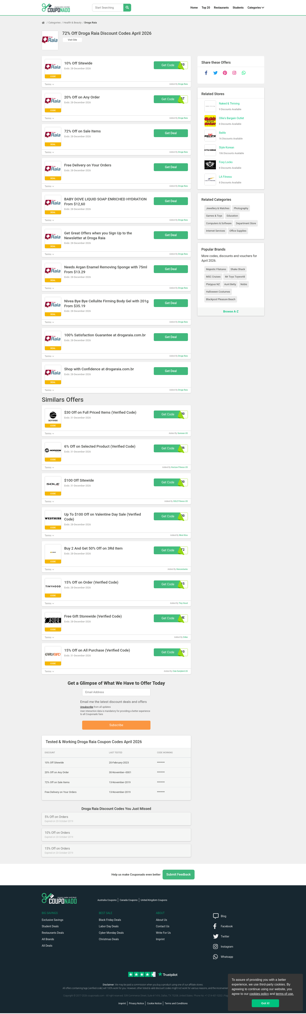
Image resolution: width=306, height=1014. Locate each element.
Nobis (243, 284)
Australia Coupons (107, 901)
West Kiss (183, 535)
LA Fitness (225, 176)
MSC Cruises (213, 276)
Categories (254, 7)
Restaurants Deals (53, 933)
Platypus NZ (213, 284)
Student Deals (50, 927)
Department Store (246, 223)
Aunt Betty (230, 284)
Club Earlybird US (180, 671)
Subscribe (116, 725)
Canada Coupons (128, 901)
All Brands (48, 940)
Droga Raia (91, 22)
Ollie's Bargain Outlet (231, 118)
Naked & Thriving (229, 103)
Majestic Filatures (216, 269)
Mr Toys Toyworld (235, 276)
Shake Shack (237, 269)
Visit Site (72, 39)
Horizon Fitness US (179, 467)
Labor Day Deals (109, 927)
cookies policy (259, 993)
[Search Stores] (127, 8)
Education (232, 215)
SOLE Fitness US (180, 501)
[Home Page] (45, 23)
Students (238, 7)
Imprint (160, 940)
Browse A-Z (230, 311)
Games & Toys (214, 215)
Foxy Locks (226, 162)
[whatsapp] (243, 73)
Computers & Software (218, 223)
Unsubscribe (86, 707)
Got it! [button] (265, 1003)
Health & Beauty (73, 22)
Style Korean (226, 147)
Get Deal (171, 133)
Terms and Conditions (176, 1004)
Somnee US (183, 433)
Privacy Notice (136, 1004)
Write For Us (163, 933)
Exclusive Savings (52, 920)
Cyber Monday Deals (111, 933)
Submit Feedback (178, 875)
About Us (161, 920)
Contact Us (162, 927)
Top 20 (206, 7)
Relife (222, 132)
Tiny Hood (183, 603)
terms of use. (285, 993)
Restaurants (221, 7)
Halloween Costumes (218, 291)
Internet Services (215, 230)
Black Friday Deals (110, 920)
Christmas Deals (109, 940)
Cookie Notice (154, 1004)
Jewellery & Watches (217, 208)
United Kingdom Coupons (154, 901)
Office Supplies (238, 230)
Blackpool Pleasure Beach (220, 299)
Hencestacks (182, 569)
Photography (241, 208)
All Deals (47, 946)
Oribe (185, 637)
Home (194, 7)
